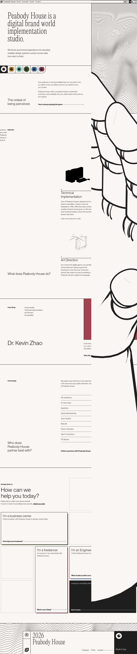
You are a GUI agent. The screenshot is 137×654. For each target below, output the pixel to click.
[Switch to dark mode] (132, 1)
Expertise (25, 2)
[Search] (127, 1)
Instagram (85, 650)
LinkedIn (104, 650)
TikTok (93, 650)
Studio (32, 2)
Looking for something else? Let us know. (102, 596)
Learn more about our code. (71, 219)
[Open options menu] (135, 1)
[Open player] (125, 1)
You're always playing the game (61, 104)
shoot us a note (39, 504)
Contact (38, 2)
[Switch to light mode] (130, 1)
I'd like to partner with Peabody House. (99, 451)
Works (18, 2)
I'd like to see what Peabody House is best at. (3, 135)
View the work (106, 355)
